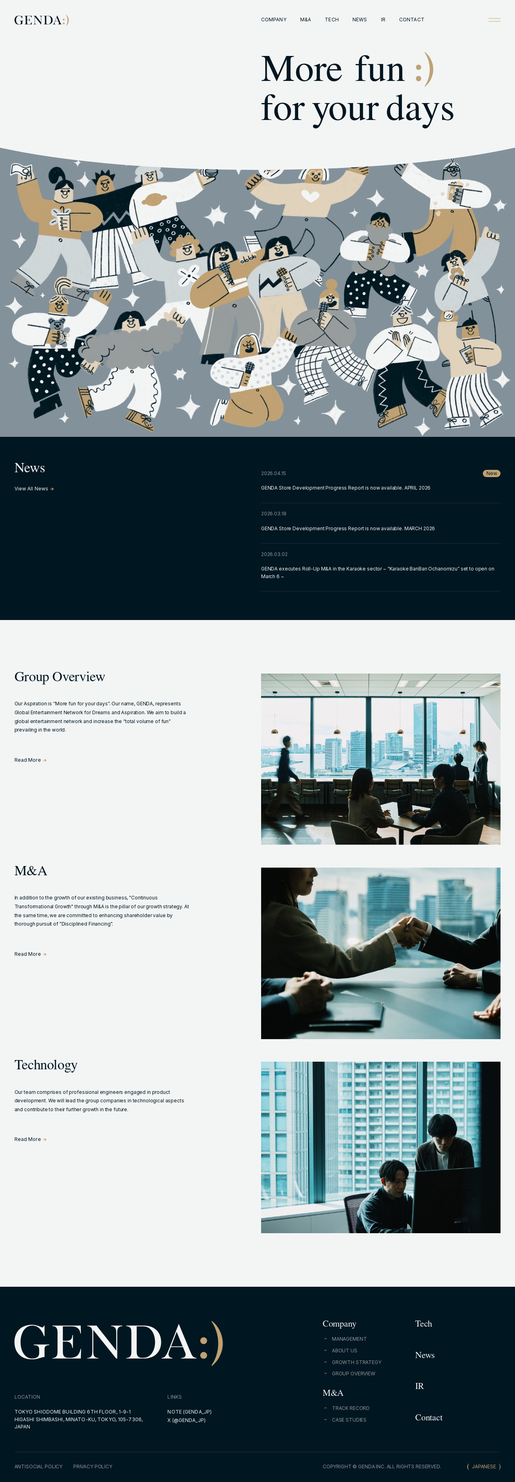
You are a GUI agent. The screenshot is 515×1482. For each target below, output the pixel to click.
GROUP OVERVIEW (353, 1373)
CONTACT (411, 20)
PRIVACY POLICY (92, 1466)
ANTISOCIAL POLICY (38, 1466)
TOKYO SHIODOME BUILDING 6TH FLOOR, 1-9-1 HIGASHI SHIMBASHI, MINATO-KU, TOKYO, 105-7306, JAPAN (78, 1419)
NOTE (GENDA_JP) (189, 1412)
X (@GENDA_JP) (186, 1420)
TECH (331, 20)
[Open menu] (494, 20)
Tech (423, 1325)
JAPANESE (484, 1466)
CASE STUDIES (349, 1420)
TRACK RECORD (351, 1408)
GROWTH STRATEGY (356, 1362)
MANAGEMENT (349, 1339)
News (425, 1356)
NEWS (359, 20)
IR (383, 20)
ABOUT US (344, 1351)
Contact (428, 1418)
